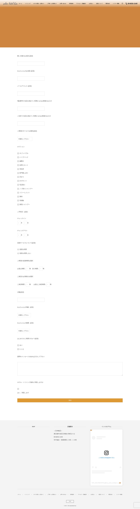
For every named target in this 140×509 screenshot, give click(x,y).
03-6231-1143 (58, 437)
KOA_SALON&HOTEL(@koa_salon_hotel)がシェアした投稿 (109, 483)
